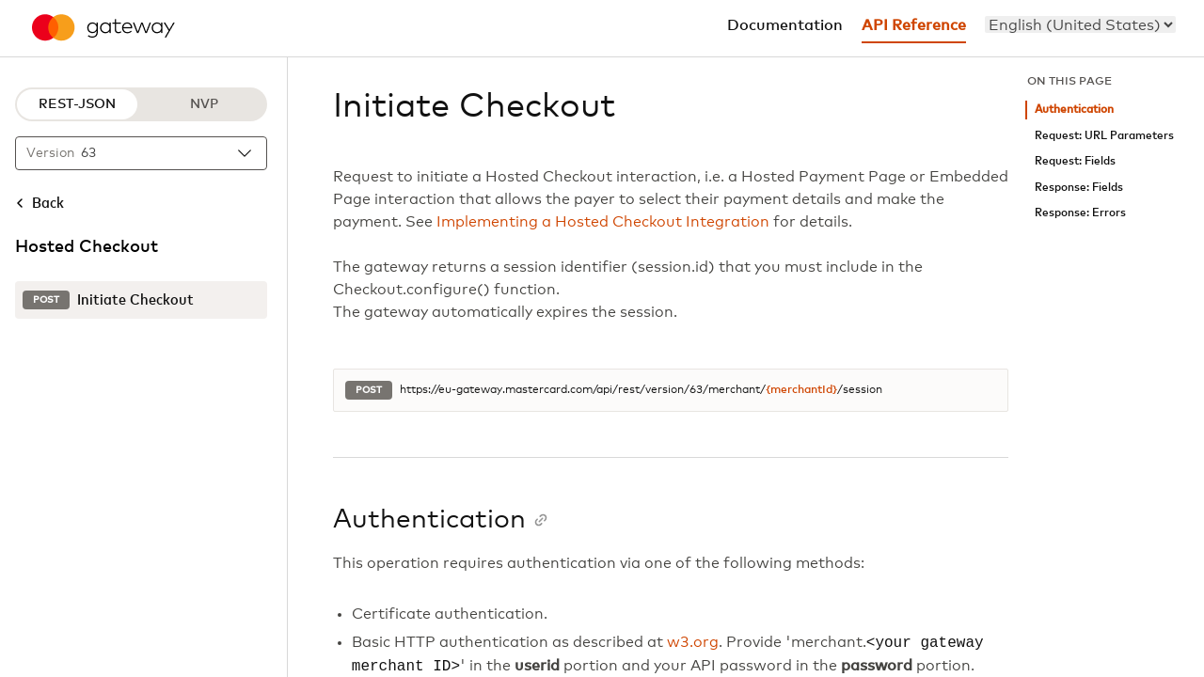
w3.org (693, 643)
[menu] (1080, 24)
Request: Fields (1075, 161)
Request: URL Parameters (1104, 136)
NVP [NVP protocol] (204, 104)
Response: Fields (1079, 187)
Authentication (1074, 109)
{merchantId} (801, 390)
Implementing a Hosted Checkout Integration (602, 221)
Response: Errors (1080, 213)
